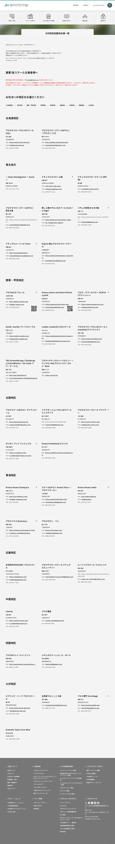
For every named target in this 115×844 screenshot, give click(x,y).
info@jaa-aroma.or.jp (92, 819)
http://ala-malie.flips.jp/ (17, 375)
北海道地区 (9, 105)
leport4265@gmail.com (54, 664)
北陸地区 (43, 105)
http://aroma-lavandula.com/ (91, 339)
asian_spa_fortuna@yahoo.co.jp (93, 579)
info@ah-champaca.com (18, 499)
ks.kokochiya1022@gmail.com (56, 705)
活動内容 (85, 18)
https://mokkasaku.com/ (18, 577)
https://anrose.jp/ (51, 375)
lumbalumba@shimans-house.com (58, 341)
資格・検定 (12, 18)
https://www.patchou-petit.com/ (57, 304)
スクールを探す (30, 18)
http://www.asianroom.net (18, 422)
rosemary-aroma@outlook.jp (20, 533)
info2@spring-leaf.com (18, 711)
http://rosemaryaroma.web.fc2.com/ (22, 530)
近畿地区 (62, 105)
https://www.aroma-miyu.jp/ (19, 142)
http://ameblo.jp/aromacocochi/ (56, 142)
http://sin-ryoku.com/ (53, 186)
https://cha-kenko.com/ (53, 530)
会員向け (103, 18)
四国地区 (81, 105)
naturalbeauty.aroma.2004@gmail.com (59, 577)
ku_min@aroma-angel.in (54, 223)
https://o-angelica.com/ (17, 453)
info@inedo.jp (86, 499)
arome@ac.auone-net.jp (90, 189)
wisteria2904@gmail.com (54, 425)
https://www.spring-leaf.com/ (19, 708)
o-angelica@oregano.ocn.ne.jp (20, 455)
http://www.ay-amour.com (18, 301)
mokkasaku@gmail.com (18, 580)
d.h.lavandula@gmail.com (91, 342)
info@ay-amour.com (17, 304)
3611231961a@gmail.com (90, 708)
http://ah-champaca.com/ (18, 496)
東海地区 (52, 105)
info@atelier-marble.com (18, 339)
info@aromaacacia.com (90, 307)
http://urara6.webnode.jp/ (18, 253)
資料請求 (76, 5)
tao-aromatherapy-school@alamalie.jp (23, 378)
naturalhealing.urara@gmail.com (21, 256)
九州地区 (91, 105)
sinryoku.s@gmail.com (54, 189)
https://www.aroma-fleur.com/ (56, 499)
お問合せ (85, 5)
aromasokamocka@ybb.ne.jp (20, 225)
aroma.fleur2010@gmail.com (56, 502)
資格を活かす (67, 18)
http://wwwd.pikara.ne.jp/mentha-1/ (22, 664)
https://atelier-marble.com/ (19, 336)
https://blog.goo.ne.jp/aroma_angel (58, 220)
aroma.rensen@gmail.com (55, 620)
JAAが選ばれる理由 (48, 18)
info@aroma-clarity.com (90, 425)
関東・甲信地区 (31, 105)
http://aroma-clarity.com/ (90, 422)
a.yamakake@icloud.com (18, 623)
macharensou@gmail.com (55, 307)
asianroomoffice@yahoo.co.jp (20, 425)
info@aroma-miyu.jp (17, 145)
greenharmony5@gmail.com (56, 261)
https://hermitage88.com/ (90, 705)
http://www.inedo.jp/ (88, 496)
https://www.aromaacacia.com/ (92, 304)
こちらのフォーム (32, 80)
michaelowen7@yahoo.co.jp (55, 145)
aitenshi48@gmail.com (90, 222)
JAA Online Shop (98, 5)
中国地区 (72, 105)
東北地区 (20, 105)
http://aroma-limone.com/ (18, 620)
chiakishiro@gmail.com (54, 533)
